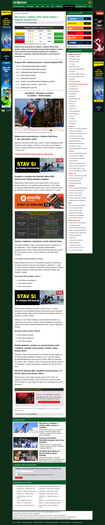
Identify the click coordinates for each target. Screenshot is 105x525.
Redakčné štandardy (26, 522)
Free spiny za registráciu (75, 81)
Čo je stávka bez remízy (75, 225)
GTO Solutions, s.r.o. (77, 522)
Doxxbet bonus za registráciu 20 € (77, 190)
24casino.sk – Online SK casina (24, 502)
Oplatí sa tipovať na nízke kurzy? (77, 247)
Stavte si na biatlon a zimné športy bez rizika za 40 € (34, 154)
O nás (14, 522)
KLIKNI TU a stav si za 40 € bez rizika (49, 402)
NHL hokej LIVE (73, 93)
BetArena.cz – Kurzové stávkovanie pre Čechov (49, 500)
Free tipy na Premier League (76, 250)
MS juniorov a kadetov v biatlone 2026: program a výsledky (49, 425)
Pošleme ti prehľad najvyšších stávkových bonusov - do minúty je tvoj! (38, 468)
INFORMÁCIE (29, 93)
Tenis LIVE (72, 103)
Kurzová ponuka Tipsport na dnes (77, 143)
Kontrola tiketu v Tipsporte (75, 146)
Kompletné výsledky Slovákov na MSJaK (29, 259)
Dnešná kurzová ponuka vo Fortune (77, 163)
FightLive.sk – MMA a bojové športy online (26, 491)
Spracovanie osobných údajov (51, 522)
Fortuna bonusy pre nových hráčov (77, 158)
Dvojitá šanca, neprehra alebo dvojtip (78, 227)
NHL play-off (72, 71)
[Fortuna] (99, 111)
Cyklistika (19, 9)
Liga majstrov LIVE (74, 86)
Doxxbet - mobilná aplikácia (76, 195)
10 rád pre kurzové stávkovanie (76, 240)
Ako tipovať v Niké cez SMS (76, 210)
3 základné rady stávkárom (75, 235)
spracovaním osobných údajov (30, 474)
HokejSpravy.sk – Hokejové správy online (26, 486)
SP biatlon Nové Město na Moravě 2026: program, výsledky (49, 453)
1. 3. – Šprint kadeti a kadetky (26, 75)
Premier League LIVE (74, 113)
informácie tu (21, 410)
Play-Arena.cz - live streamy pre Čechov (26, 505)
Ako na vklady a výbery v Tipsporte (77, 138)
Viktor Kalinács (32, 22)
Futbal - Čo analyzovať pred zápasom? (78, 230)
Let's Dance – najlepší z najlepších (77, 74)
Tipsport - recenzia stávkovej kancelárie (78, 128)
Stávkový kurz (73, 237)
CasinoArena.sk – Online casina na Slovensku (49, 488)
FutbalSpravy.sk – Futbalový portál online (26, 488)
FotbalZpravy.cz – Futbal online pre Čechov (48, 491)
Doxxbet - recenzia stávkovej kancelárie (78, 188)
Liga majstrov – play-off (75, 56)
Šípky (24, 9)
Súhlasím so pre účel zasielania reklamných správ (35, 474)
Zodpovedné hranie (53, 518)
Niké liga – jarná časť (74, 61)
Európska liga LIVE (74, 88)
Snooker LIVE (73, 108)
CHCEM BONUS (59, 34)
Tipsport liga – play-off (74, 66)
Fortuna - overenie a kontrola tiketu (77, 165)
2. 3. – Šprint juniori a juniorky (26, 78)
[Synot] (99, 60)
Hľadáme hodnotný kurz (75, 242)
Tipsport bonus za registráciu (76, 131)
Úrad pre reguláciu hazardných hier (40, 518)
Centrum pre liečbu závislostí (64, 518)
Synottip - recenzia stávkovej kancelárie (78, 175)
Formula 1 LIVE (73, 101)
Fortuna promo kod (74, 160)
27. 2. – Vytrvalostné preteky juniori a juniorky (31, 69)
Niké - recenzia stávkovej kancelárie (77, 205)
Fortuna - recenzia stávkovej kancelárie (78, 153)
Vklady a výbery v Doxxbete (76, 193)
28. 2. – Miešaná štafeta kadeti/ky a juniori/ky (31, 72)
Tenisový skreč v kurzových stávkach (78, 222)
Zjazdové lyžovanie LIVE (75, 98)
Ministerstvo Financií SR (26, 518)
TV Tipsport (72, 118)
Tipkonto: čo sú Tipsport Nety (76, 136)
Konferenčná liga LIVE (74, 91)
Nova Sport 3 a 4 (73, 121)
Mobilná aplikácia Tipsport (75, 141)
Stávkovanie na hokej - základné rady (78, 232)
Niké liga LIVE (73, 106)
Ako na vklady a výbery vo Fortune (77, 168)
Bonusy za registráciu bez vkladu (77, 76)
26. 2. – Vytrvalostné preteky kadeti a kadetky (31, 66)
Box (14, 9)
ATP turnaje (72, 64)
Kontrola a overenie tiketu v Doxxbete (78, 198)
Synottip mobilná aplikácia (75, 180)
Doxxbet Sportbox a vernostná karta (77, 200)
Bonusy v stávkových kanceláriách (77, 69)
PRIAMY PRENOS (44, 95)
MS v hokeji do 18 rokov (75, 59)
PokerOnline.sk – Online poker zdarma (25, 493)
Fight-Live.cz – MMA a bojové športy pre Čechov (49, 502)
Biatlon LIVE (72, 96)
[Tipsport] (6, 111)
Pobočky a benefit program (75, 183)
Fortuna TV (72, 116)
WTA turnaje (72, 79)
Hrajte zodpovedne (42, 408)
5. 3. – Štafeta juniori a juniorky (26, 87)
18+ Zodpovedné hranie (65, 522)
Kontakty (19, 522)
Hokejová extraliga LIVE (75, 111)
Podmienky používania (38, 522)
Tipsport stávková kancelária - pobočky (78, 148)
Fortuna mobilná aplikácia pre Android (78, 170)
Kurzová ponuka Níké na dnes (76, 207)
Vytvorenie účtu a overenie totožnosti (78, 133)
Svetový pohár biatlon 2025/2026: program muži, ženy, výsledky (51, 440)
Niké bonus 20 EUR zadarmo (76, 212)
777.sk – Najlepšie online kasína (24, 500)
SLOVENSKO (32, 95)
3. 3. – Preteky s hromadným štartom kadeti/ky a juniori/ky (35, 81)
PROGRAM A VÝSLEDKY (45, 93)
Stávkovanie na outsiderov (75, 245)
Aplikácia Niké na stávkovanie (76, 217)
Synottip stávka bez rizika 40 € (76, 178)
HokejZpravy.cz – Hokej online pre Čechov (48, 493)
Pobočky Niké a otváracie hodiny (77, 215)
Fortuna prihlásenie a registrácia (77, 155)
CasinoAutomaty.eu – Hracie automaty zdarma (49, 486)
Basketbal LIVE (73, 123)
